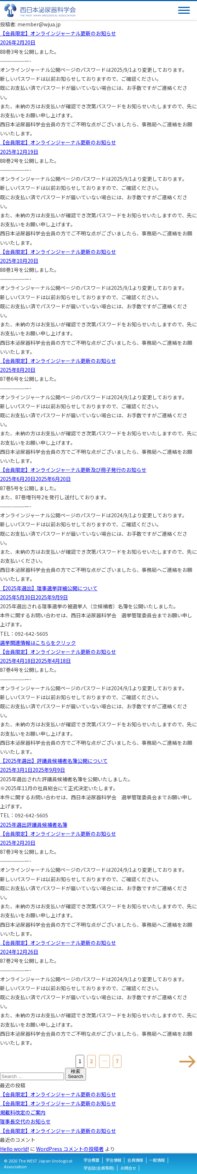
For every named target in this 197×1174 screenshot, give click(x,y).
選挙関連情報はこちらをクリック (38, 642)
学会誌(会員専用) (98, 1168)
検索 (75, 1074)
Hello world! (14, 1148)
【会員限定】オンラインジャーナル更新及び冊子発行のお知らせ (73, 469)
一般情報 (157, 1160)
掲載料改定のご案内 (23, 1112)
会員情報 (135, 1160)
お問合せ (128, 1168)
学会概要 (91, 1160)
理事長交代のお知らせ (25, 1121)
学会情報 (113, 1160)
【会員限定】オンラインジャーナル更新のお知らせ (58, 33)
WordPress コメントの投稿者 (70, 1148)
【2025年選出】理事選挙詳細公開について (49, 588)
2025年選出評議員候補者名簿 (33, 824)
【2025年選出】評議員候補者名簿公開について (54, 760)
